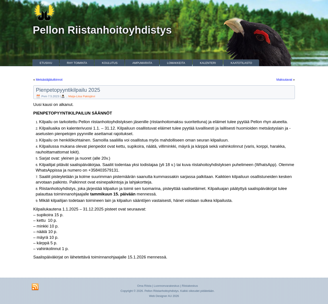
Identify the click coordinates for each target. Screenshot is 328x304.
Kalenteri (208, 63)
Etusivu (46, 63)
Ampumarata (142, 63)
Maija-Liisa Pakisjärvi (81, 96)
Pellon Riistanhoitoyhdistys (102, 30)
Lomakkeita (176, 63)
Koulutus (110, 63)
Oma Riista (144, 285)
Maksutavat (284, 79)
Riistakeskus (190, 285)
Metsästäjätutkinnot (49, 79)
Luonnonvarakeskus (166, 285)
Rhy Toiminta (77, 63)
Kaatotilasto (241, 63)
